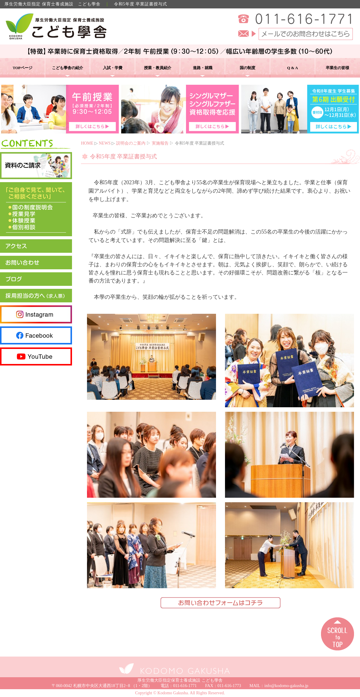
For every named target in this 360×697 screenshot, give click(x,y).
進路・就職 (202, 68)
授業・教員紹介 (157, 68)
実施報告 (160, 143)
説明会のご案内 (131, 143)
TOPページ (22, 68)
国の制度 (247, 68)
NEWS (105, 143)
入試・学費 (112, 68)
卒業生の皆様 (337, 68)
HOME (87, 143)
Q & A (292, 68)
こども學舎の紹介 (67, 68)
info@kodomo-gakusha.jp (286, 685)
